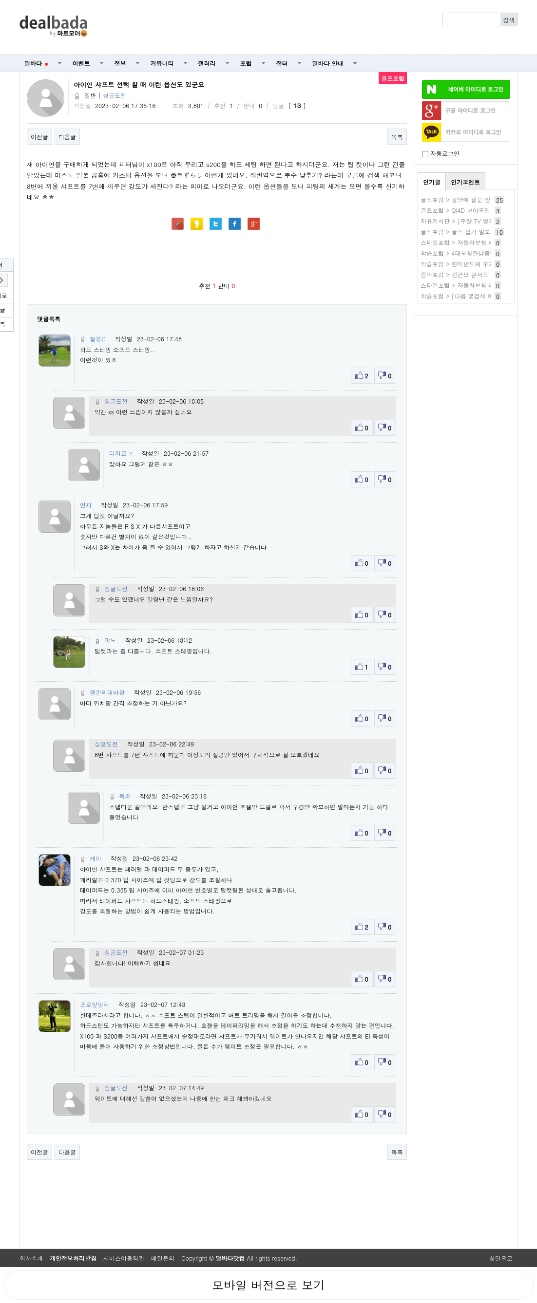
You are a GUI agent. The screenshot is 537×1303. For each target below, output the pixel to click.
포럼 (246, 63)
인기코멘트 (465, 182)
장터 (282, 63)
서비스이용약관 (123, 1258)
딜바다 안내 (328, 63)
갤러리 (207, 63)
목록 (397, 136)
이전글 (39, 136)
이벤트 (81, 63)
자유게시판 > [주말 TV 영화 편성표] (469, 221)
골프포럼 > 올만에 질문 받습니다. (465, 199)
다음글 (67, 136)
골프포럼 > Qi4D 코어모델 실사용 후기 (472, 210)
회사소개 (31, 1258)
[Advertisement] (308, 27)
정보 (120, 63)
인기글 (432, 182)
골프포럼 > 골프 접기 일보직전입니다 (470, 231)
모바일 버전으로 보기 (268, 1285)
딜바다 (36, 63)
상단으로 (501, 1258)
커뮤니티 (162, 63)
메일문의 (162, 1258)
